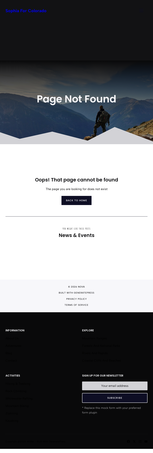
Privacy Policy (76, 299)
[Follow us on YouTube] (146, 441)
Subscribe (114, 397)
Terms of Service (76, 305)
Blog (8, 353)
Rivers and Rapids (95, 353)
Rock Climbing (15, 391)
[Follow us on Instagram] (140, 441)
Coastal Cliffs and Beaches (101, 360)
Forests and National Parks (101, 346)
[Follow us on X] (134, 441)
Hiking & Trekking (17, 384)
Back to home (76, 200)
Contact (11, 360)
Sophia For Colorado (26, 10)
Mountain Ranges (94, 338)
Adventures (13, 346)
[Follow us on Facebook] (128, 441)
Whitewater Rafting (19, 398)
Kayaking (11, 421)
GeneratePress (84, 292)
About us (12, 338)
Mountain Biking (17, 406)
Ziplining (11, 413)
